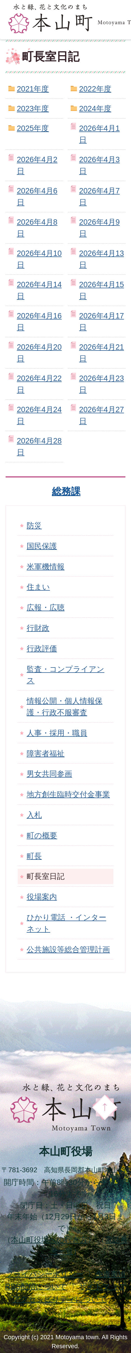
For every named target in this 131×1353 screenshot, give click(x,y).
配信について (36, 1286)
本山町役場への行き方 (49, 1239)
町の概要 (42, 835)
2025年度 (33, 128)
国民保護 (42, 546)
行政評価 (42, 648)
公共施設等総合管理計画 (68, 949)
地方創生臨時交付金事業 (68, 794)
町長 (34, 856)
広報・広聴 (46, 607)
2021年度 (33, 88)
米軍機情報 (46, 566)
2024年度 (95, 108)
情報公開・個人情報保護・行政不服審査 (64, 706)
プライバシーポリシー (45, 1274)
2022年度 (95, 88)
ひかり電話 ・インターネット (66, 923)
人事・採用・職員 (57, 733)
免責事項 (110, 1274)
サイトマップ (102, 1286)
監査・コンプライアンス (65, 675)
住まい (38, 586)
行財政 (38, 628)
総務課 (66, 491)
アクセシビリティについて (60, 1299)
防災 (34, 525)
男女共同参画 (49, 773)
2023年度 (33, 108)
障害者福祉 (46, 753)
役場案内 (42, 896)
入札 (34, 815)
